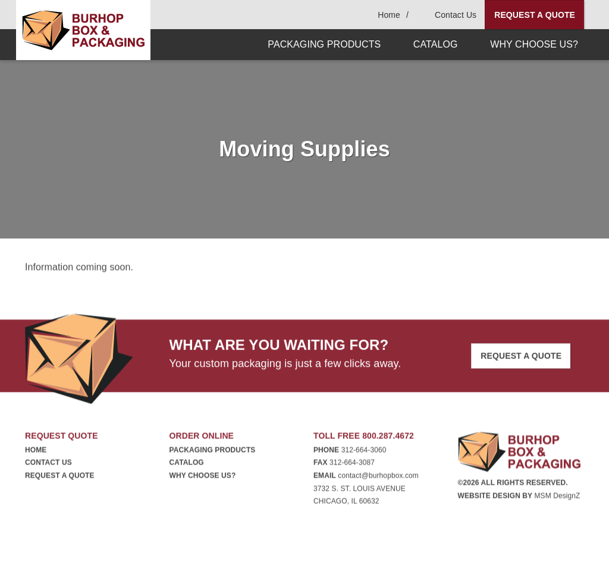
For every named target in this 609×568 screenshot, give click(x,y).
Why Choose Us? (202, 477)
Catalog (186, 464)
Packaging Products (212, 452)
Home (35, 452)
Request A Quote (534, 15)
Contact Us (48, 464)
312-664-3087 (352, 464)
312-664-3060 (364, 452)
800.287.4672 (388, 438)
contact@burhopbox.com (378, 477)
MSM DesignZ (557, 497)
